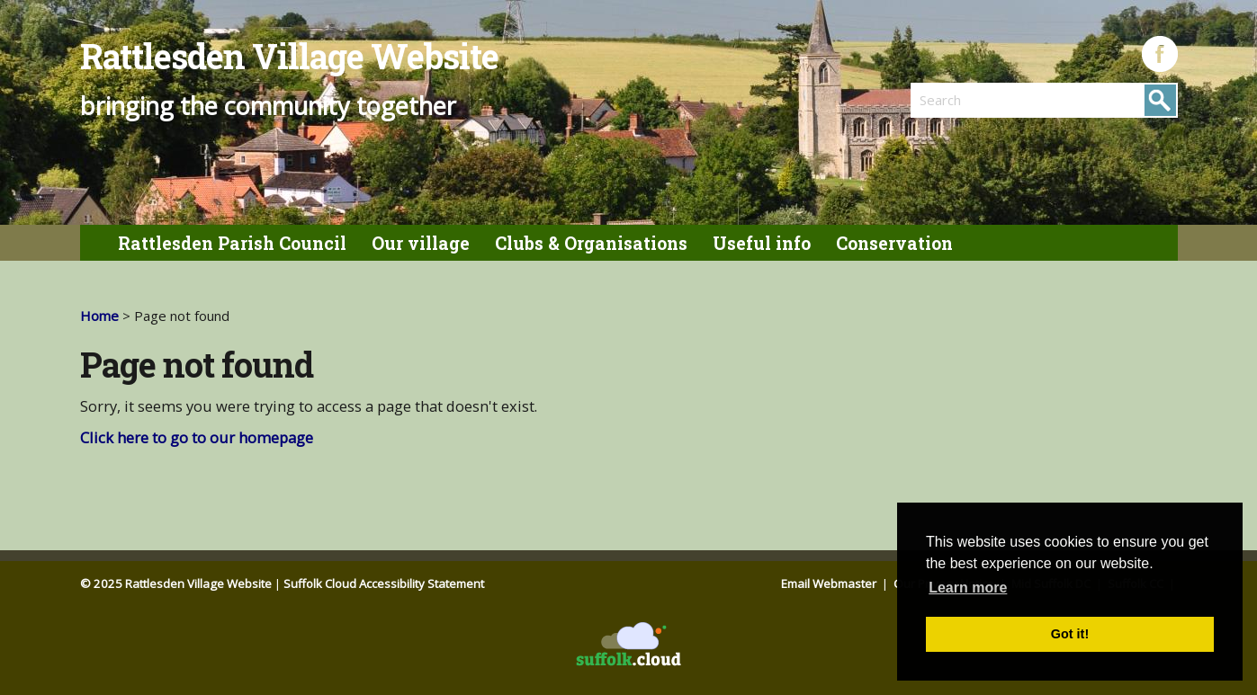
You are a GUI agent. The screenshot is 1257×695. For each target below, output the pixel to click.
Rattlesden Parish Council (232, 243)
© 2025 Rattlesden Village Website (176, 583)
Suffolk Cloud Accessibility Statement (383, 583)
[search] (977, 100)
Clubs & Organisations (591, 243)
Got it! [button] (1070, 634)
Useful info (762, 243)
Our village (421, 243)
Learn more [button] (968, 587)
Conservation (894, 243)
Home (99, 316)
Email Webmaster (830, 583)
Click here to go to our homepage (196, 437)
